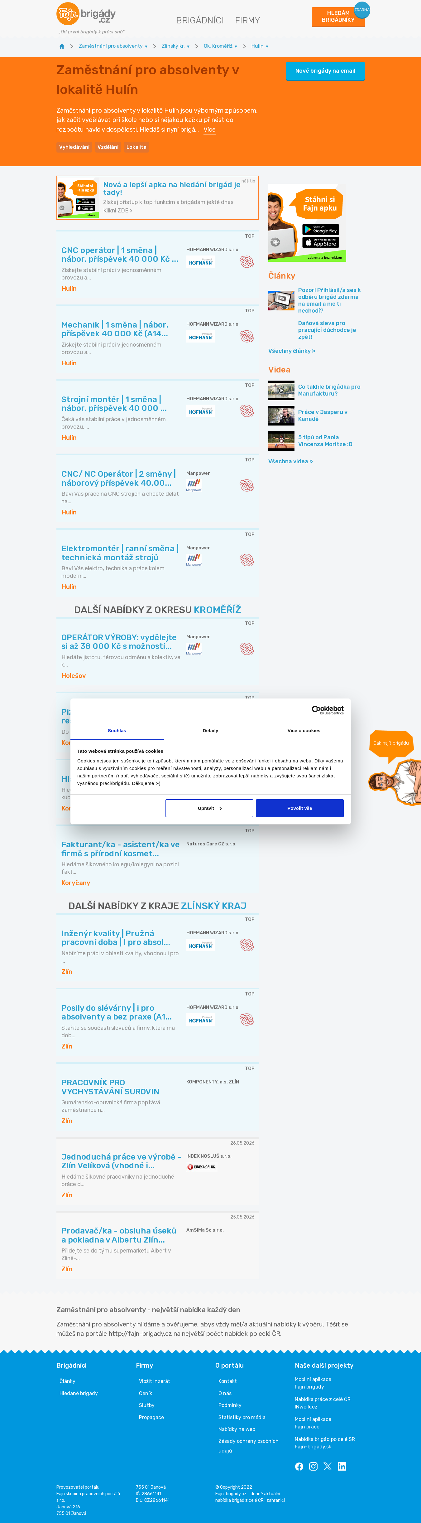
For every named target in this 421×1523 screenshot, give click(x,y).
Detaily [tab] (210, 730)
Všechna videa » (290, 461)
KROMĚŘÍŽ (217, 610)
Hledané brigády (79, 1393)
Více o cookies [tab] (304, 730)
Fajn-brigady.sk (313, 1447)
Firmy (247, 20)
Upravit (210, 808)
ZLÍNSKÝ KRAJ (213, 906)
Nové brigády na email (325, 70)
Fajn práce (307, 1427)
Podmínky (230, 1405)
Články (67, 1381)
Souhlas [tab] (117, 730)
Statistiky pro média (242, 1417)
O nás (225, 1393)
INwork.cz (306, 1407)
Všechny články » (291, 351)
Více (209, 129)
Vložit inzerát (154, 1381)
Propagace (151, 1417)
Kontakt (227, 1381)
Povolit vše (299, 808)
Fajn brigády (309, 1387)
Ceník (145, 1393)
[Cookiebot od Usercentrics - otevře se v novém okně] (316, 710)
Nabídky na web (236, 1429)
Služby (147, 1405)
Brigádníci (200, 20)
